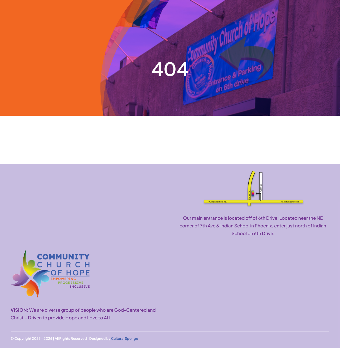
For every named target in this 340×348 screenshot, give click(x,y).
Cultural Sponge (124, 338)
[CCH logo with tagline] (50, 252)
